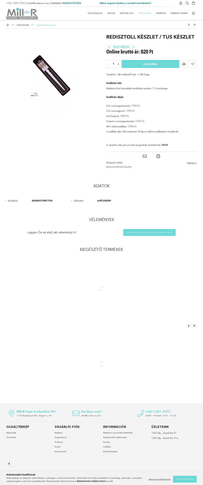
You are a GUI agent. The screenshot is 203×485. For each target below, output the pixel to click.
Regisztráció (61, 437)
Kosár (57, 446)
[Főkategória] (8, 25)
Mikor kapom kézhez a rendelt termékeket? (125, 3)
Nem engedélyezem (160, 479)
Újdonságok (95, 13)
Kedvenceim (60, 451)
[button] (184, 64)
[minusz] (108, 64)
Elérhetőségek (110, 451)
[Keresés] (187, 3)
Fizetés (106, 442)
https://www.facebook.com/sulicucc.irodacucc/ (9, 463)
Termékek (161, 13)
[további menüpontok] (193, 13)
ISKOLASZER (144, 13)
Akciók (111, 13)
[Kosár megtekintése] (193, 3)
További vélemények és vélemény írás (149, 232)
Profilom (59, 442)
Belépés (59, 432)
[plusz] (118, 64)
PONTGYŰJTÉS (72, 3)
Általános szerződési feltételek (118, 432)
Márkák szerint (179, 13)
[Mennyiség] (113, 64)
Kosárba (150, 64)
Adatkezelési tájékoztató (115, 437)
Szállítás (107, 446)
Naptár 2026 (127, 13)
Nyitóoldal (11, 432)
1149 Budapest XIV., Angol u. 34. (34, 415)
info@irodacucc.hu (38, 3)
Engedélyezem (185, 479)
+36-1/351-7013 (16, 3)
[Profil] (181, 3)
